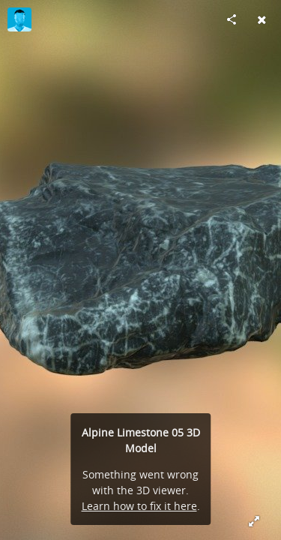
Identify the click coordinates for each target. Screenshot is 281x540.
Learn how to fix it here (139, 506)
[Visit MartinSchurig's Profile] (19, 20)
